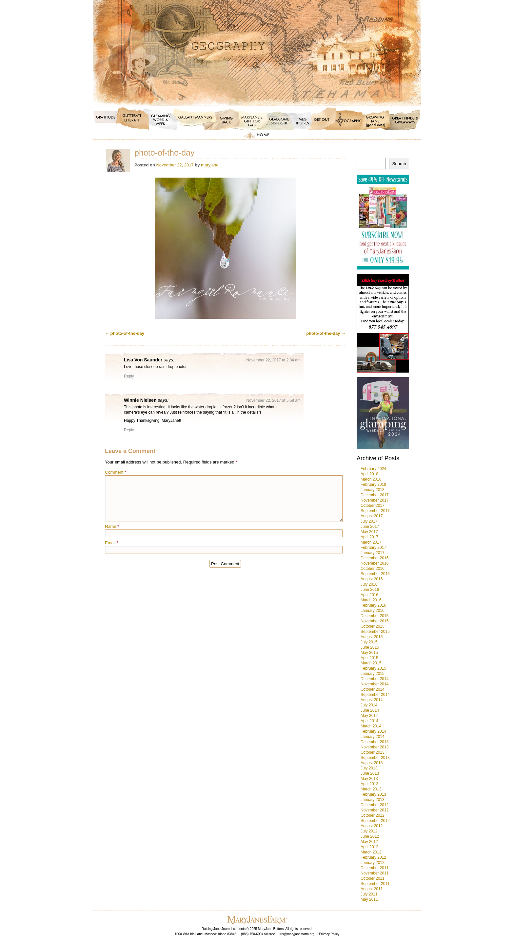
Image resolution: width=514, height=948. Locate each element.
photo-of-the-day (124, 333)
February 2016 (373, 605)
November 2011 (374, 873)
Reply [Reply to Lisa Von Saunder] (129, 376)
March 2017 (371, 542)
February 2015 (373, 668)
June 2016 (370, 589)
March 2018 (371, 479)
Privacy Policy (329, 934)
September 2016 (375, 573)
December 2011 (374, 868)
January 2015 (373, 673)
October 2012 (373, 815)
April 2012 (369, 847)
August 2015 (372, 637)
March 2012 (371, 852)
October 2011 (373, 878)
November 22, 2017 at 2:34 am (274, 360)
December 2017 (374, 495)
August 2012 (372, 826)
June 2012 (370, 836)
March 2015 (371, 663)
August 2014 (372, 700)
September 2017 (375, 510)
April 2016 (369, 594)
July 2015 (369, 642)
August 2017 (372, 516)
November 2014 (374, 684)
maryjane (209, 164)
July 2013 (369, 768)
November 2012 (374, 810)
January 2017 (373, 552)
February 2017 (373, 547)
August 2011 (372, 889)
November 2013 (374, 747)
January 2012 (373, 862)
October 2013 (373, 752)
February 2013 (373, 794)
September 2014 (375, 694)
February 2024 (373, 468)
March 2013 (371, 789)
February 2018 (373, 484)
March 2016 (371, 600)
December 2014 (374, 679)
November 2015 (374, 621)
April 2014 (369, 721)
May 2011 (369, 899)
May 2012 (369, 841)
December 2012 (374, 805)
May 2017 (369, 531)
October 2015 (373, 626)
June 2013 (370, 773)
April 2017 (369, 537)
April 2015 (369, 658)
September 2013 (375, 757)
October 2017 (373, 505)
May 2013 (369, 778)
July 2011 (369, 894)
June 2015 (370, 647)
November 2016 (374, 563)
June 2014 (370, 710)
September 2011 (375, 883)
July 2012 (369, 831)
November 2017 (374, 500)
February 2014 (373, 731)
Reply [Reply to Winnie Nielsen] (129, 430)
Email (111, 542)
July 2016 (369, 584)
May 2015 (369, 652)
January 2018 (373, 489)
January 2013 (373, 799)
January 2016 (373, 610)
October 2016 (373, 568)
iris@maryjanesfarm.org (297, 934)
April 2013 (369, 784)
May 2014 (369, 715)
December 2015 (374, 616)
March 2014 (371, 726)
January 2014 (373, 736)
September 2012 (375, 820)
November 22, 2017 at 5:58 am (274, 400)
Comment (115, 472)
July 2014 (369, 705)
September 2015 (375, 631)
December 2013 (374, 742)
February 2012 (373, 857)
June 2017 (370, 526)
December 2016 (374, 558)
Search (399, 163)
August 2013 (372, 763)
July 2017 (369, 521)
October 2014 (373, 689)
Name (112, 526)
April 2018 (369, 474)
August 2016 (372, 579)
